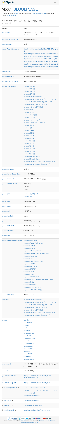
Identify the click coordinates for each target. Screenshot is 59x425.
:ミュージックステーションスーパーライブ (40, 390)
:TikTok (28, 112)
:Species (27, 336)
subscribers (8, 230)
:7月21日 (29, 151)
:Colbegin (29, 245)
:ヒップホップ (30, 117)
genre (6, 194)
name (6, 201)
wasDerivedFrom (9, 376)
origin (6, 211)
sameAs (7, 405)
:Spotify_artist (31, 277)
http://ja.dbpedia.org (39, 13)
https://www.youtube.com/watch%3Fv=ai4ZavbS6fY (40, 61)
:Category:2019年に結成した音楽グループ (39, 161)
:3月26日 (29, 141)
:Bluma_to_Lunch (31, 159)
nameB (6, 206)
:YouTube (29, 284)
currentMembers (9, 184)
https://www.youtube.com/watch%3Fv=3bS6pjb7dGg (40, 53)
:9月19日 (29, 154)
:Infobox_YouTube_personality (36, 253)
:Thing (26, 320)
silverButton (8, 216)
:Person (26, 328)
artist (7, 400)
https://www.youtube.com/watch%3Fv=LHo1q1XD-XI (40, 56)
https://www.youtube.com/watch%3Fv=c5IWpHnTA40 (40, 64)
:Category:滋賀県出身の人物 (35, 104)
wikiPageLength (8, 76)
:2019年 (28, 130)
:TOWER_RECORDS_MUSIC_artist (38, 279)
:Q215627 (28, 349)
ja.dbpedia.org (11, 15)
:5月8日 (28, 146)
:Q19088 (28, 346)
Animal (16, 13)
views (6, 235)
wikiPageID (7, 71)
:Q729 (27, 354)
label (5, 371)
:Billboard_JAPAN (32, 156)
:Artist (26, 325)
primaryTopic (9, 410)
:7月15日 (29, 148)
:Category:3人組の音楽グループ (36, 164)
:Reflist (28, 274)
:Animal (26, 330)
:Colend (29, 248)
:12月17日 (29, 91)
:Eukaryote (27, 323)
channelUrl (8, 179)
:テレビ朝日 (30, 115)
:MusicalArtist (28, 333)
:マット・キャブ (31, 120)
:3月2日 (28, 143)
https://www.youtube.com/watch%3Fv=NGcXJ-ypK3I (40, 59)
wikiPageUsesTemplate (12, 240)
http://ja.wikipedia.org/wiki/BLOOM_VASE (36, 383)
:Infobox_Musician (32, 251)
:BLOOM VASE (32, 405)
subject (5, 299)
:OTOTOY (29, 269)
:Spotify (28, 109)
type (4, 320)
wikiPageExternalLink (10, 49)
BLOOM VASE (25, 9)
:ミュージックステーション (35, 122)
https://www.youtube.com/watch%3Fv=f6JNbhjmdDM (40, 66)
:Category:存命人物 (32, 96)
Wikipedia (23, 420)
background (7, 44)
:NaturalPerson (29, 343)
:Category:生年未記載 (33, 107)
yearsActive (8, 295)
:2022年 (28, 138)
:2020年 (28, 133)
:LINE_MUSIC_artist (33, 261)
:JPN (28, 258)
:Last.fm (29, 264)
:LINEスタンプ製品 (32, 290)
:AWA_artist (30, 240)
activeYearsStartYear (10, 39)
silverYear (7, 221)
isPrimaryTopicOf (9, 383)
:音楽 (27, 128)
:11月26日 (29, 86)
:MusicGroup (29, 338)
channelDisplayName (11, 174)
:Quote (28, 271)
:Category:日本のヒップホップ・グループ (39, 99)
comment (6, 364)
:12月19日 (29, 94)
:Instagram (30, 256)
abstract (6, 32)
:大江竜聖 (29, 393)
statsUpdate (8, 226)
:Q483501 (28, 359)
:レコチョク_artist (32, 287)
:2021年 (28, 135)
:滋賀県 (28, 125)
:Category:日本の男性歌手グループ (37, 102)
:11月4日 (29, 89)
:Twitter (28, 282)
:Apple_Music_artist (32, 243)
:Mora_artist (30, 266)
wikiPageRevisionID (10, 81)
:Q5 (26, 351)
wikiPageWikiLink (9, 86)
